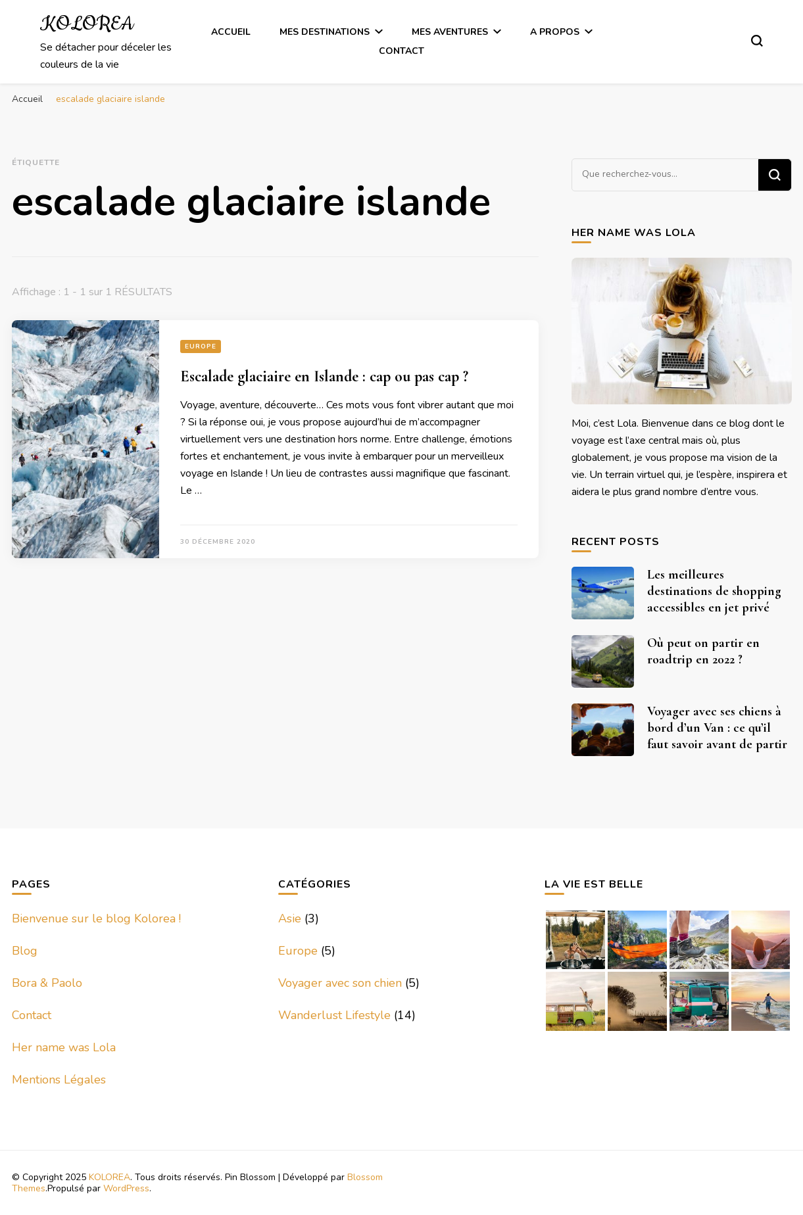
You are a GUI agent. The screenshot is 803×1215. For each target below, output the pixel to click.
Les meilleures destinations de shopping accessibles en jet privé (714, 591)
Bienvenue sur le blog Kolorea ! (96, 918)
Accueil (231, 32)
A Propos (554, 32)
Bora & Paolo (47, 983)
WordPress (126, 1188)
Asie (289, 918)
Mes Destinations (325, 32)
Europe (200, 346)
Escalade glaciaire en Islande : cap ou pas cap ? (324, 376)
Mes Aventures (450, 32)
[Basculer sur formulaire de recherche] (757, 41)
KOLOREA (87, 24)
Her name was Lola (64, 1047)
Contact (401, 51)
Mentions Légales (59, 1079)
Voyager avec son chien (340, 983)
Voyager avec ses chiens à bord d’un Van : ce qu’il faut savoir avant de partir (717, 727)
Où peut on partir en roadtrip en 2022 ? (703, 651)
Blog (24, 951)
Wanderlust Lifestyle (334, 1015)
